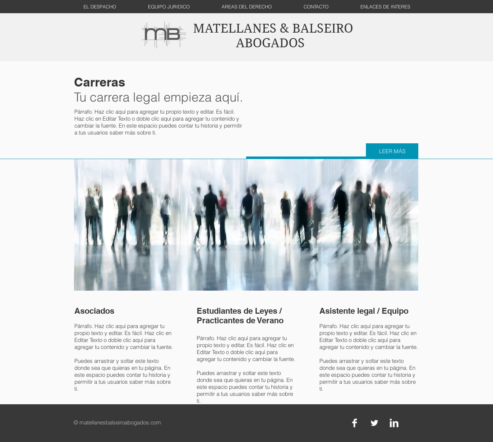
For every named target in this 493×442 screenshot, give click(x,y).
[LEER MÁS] (392, 151)
